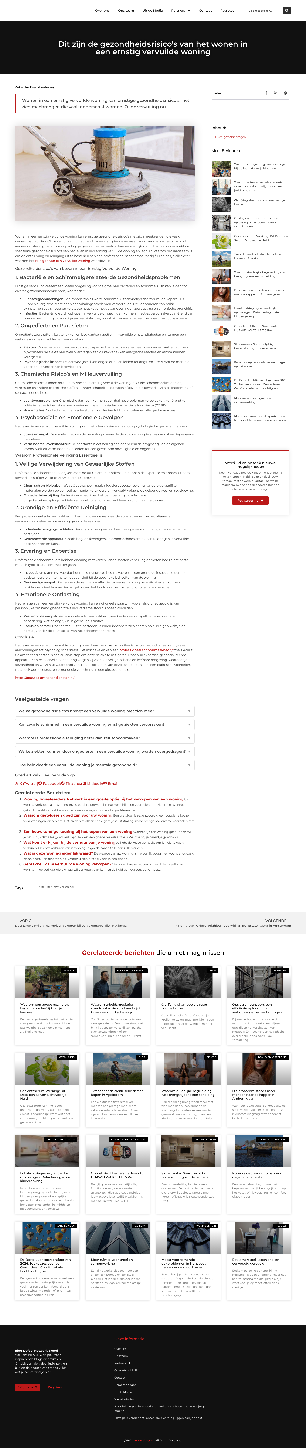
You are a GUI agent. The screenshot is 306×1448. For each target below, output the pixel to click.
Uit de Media (153, 10)
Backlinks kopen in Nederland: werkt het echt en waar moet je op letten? (159, 1408)
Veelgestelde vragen (232, 137)
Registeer (228, 10)
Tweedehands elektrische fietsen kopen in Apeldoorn (117, 1093)
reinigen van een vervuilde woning (62, 261)
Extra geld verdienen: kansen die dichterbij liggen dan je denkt (158, 1418)
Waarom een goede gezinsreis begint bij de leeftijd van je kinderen (44, 1008)
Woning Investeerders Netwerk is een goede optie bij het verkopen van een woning (103, 799)
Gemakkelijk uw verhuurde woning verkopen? (67, 864)
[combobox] (264, 10)
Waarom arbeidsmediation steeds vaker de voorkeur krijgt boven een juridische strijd (258, 186)
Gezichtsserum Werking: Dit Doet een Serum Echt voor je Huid (43, 1095)
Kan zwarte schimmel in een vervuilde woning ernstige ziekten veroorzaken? (104, 724)
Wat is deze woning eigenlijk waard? (58, 853)
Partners (180, 10)
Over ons (102, 10)
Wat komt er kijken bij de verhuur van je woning (69, 842)
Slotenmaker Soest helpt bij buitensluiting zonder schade (185, 1175)
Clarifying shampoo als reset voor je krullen (184, 1006)
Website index (124, 1399)
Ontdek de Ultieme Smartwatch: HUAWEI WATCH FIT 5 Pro (117, 1175)
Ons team (126, 10)
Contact (205, 10)
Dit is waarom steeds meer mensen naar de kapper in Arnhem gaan (253, 1095)
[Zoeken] (287, 10)
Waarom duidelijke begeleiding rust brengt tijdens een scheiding (188, 1093)
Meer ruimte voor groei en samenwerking (112, 1261)
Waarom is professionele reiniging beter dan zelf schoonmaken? (104, 738)
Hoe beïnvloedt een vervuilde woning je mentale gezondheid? (104, 765)
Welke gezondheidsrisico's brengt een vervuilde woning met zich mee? (104, 711)
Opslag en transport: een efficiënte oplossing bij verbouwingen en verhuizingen (258, 222)
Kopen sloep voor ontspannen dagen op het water (256, 1175)
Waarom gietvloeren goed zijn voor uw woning (67, 815)
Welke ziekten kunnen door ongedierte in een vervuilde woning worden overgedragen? (104, 751)
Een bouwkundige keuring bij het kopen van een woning (77, 831)
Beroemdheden (125, 1384)
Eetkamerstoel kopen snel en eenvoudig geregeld (255, 1261)
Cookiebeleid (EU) (126, 1370)
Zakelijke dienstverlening (35, 87)
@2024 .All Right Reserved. (153, 1440)
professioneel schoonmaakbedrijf (146, 650)
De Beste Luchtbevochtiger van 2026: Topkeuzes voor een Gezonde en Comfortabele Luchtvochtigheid (260, 384)
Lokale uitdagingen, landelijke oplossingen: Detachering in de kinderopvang (256, 312)
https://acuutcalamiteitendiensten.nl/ (44, 678)
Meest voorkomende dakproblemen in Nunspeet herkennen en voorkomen (184, 1263)
